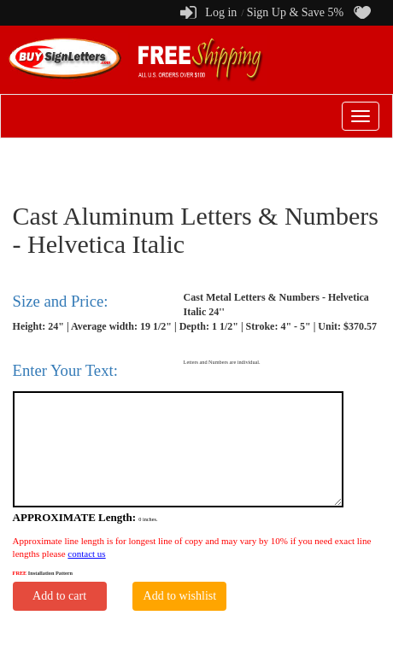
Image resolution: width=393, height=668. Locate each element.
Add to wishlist (180, 595)
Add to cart (59, 595)
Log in (221, 12)
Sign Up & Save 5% (295, 12)
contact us (86, 553)
